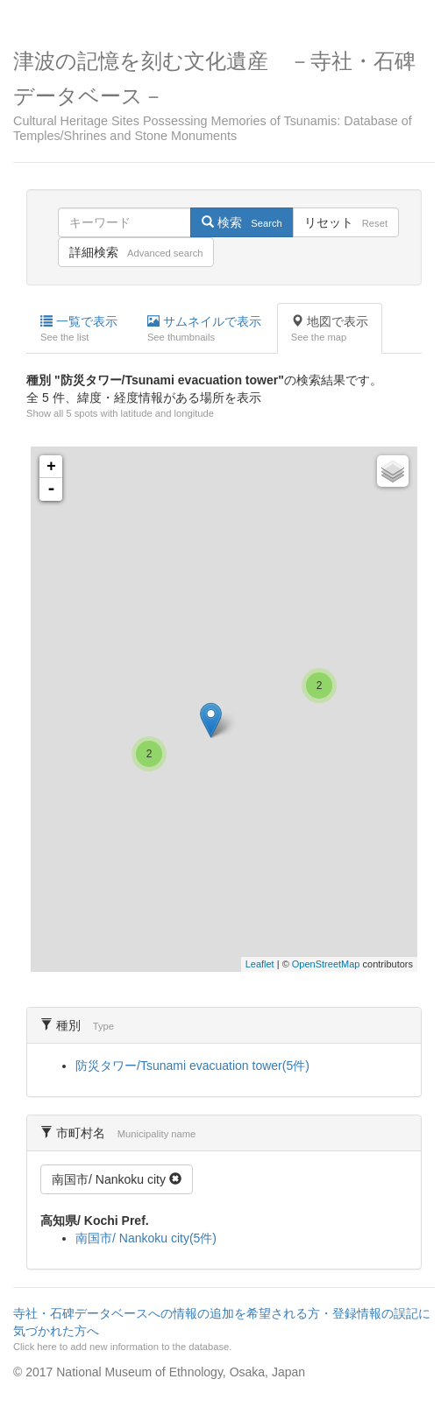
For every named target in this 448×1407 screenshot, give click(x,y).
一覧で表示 (78, 329)
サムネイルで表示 (204, 329)
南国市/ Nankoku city (116, 1179)
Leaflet (259, 964)
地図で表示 (329, 329)
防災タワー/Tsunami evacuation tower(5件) (192, 1066)
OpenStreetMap (326, 964)
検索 (241, 222)
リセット (346, 222)
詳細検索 (136, 252)
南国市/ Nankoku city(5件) (146, 1238)
